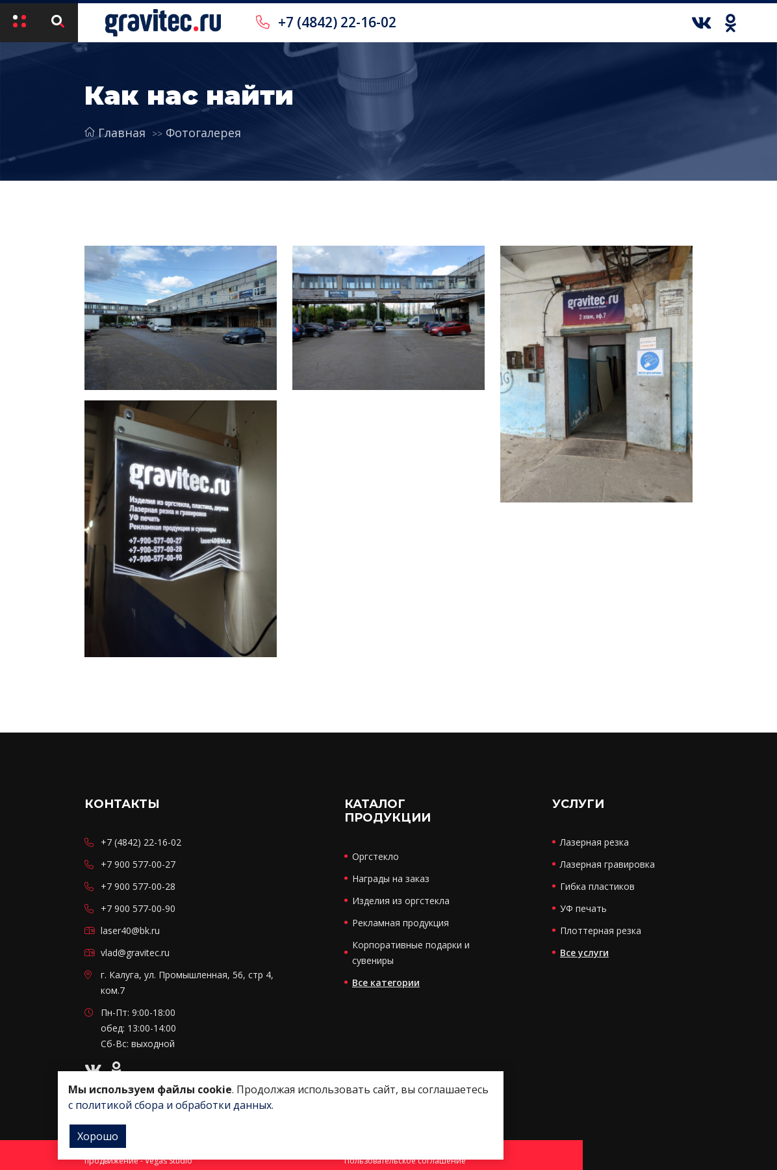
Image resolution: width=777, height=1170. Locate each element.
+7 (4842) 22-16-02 (326, 22)
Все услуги (584, 952)
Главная (115, 132)
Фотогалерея (203, 132)
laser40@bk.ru (130, 930)
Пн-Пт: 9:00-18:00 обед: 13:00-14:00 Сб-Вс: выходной (138, 1028)
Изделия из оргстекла (401, 900)
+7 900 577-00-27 (138, 864)
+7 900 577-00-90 (138, 908)
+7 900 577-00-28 (138, 886)
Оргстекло (375, 856)
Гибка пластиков (597, 886)
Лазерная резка (594, 842)
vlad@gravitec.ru (135, 952)
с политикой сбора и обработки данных (170, 1105)
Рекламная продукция (400, 922)
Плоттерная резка (600, 930)
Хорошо (97, 1136)
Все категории (386, 982)
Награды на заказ (390, 878)
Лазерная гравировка (607, 864)
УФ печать (583, 908)
